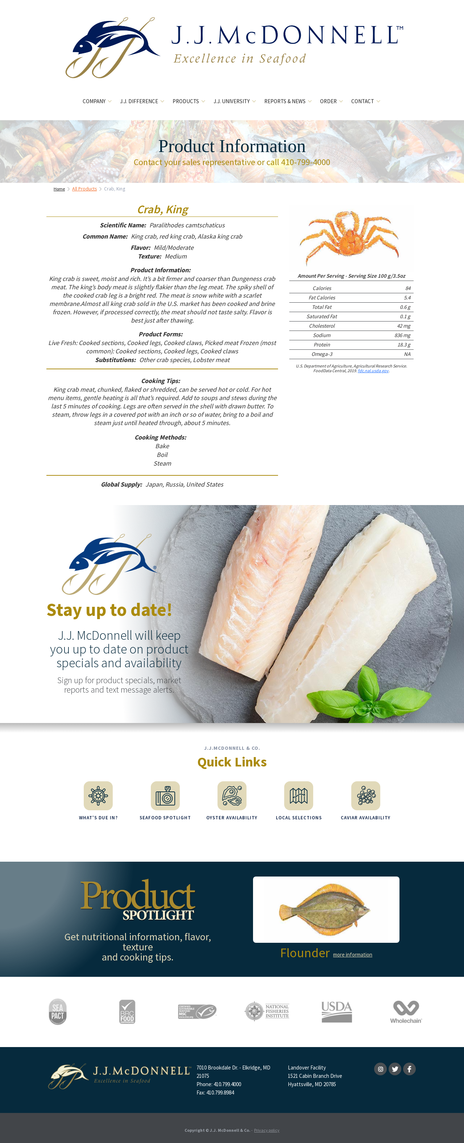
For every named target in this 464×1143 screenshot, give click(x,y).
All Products (84, 189)
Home (59, 189)
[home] (232, 53)
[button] (97, 101)
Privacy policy (266, 1126)
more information (352, 950)
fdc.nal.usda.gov (373, 370)
